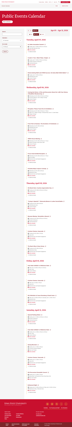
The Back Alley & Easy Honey (37, 246)
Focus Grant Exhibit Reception (37, 153)
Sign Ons (55, 3)
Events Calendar (6, 8)
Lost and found (8, 415)
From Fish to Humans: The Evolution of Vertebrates (43, 123)
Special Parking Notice (35, 314)
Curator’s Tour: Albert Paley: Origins (39, 57)
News (6, 418)
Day (30, 34)
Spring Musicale (33, 344)
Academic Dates (65, 3)
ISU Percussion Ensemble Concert (38, 372)
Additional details (32, 51)
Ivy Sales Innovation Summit (36, 44)
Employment (18, 417)
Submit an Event (66, 8)
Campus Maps (41, 3)
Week (36, 34)
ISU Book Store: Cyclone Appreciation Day (40, 188)
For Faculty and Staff (54, 407)
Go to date (4, 44)
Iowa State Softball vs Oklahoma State (39, 265)
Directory (7, 417)
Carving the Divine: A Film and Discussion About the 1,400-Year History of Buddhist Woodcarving (48, 92)
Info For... (50, 3)
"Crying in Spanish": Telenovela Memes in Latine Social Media (46, 201)
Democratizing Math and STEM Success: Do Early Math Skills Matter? (48, 72)
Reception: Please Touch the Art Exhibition (40, 108)
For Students (64, 407)
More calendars (7, 21)
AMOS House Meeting (35, 138)
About (60, 8)
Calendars (4, 37)
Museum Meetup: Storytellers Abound (39, 216)
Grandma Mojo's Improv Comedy (38, 168)
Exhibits (46, 3)
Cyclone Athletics (20, 413)
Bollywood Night (33, 385)
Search (4, 31)
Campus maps (8, 413)
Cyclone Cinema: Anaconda (36, 231)
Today (35, 30)
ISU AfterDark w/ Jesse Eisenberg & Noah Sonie (42, 295)
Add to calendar (31, 49)
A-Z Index (18, 415)
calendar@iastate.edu (40, 415)
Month (42, 34)
